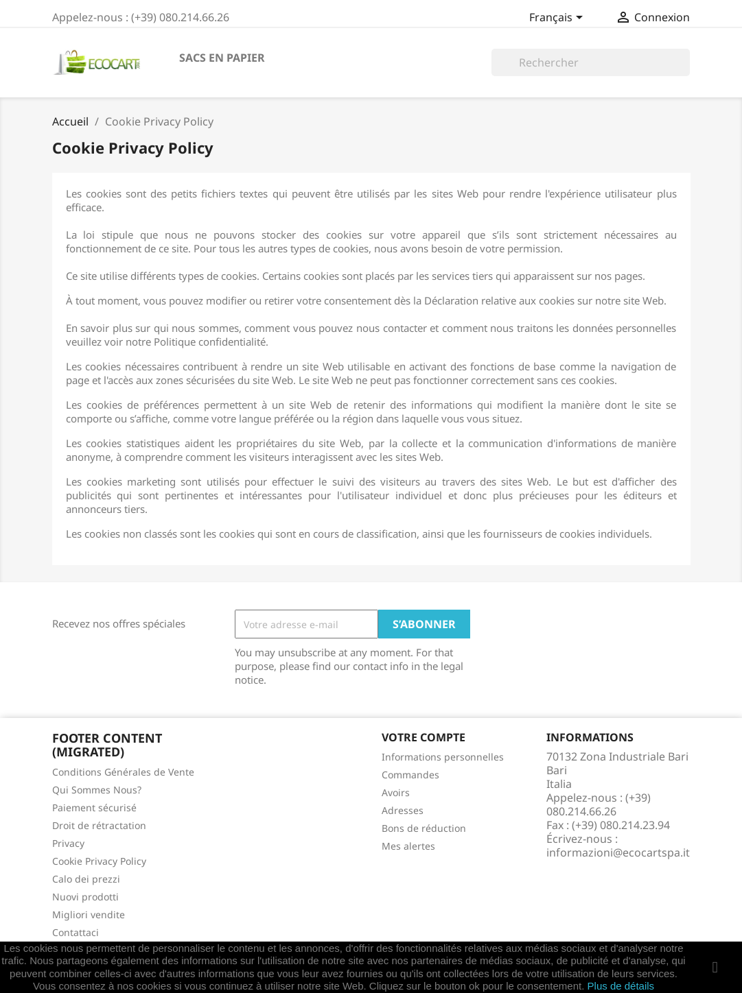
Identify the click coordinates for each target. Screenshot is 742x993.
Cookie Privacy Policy (99, 861)
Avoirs (396, 792)
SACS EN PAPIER (222, 57)
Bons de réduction (424, 828)
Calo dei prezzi (86, 878)
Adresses (403, 810)
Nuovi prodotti (85, 896)
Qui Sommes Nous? (96, 789)
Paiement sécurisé (94, 807)
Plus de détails (621, 986)
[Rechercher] (590, 62)
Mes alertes (408, 845)
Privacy (68, 843)
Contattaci (75, 932)
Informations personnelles (443, 756)
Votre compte (423, 737)
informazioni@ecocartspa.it (618, 852)
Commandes (410, 774)
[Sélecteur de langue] (558, 18)
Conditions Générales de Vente (123, 771)
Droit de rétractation (99, 825)
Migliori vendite (88, 914)
